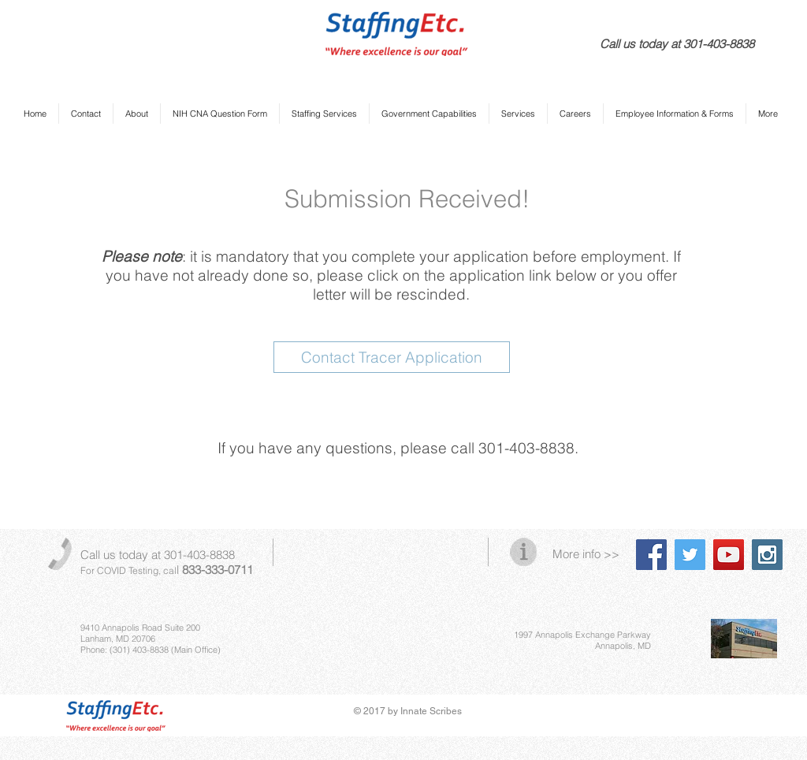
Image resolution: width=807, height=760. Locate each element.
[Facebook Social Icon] (651, 554)
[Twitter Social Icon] (690, 554)
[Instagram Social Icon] (767, 554)
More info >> (585, 553)
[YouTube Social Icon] (728, 554)
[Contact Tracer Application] (391, 357)
